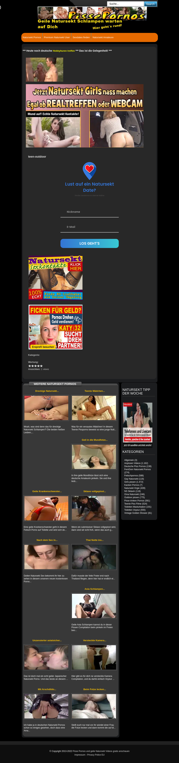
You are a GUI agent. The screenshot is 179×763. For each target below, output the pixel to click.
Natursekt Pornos (32, 37)
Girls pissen (130, 482)
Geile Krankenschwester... (47, 491)
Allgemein (129, 460)
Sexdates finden (81, 37)
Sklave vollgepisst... (94, 491)
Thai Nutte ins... (95, 540)
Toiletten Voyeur (132, 510)
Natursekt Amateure (103, 37)
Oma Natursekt (131, 494)
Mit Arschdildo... (47, 689)
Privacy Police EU (96, 755)
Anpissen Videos (132, 463)
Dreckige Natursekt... (47, 391)
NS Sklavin (129, 491)
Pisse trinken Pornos (134, 500)
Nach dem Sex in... (47, 540)
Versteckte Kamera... (94, 640)
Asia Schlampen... (94, 589)
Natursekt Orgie (132, 488)
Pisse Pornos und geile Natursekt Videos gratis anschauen (101, 751)
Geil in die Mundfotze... (95, 439)
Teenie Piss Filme (132, 503)
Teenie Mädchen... (95, 391)
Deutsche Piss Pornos (135, 466)
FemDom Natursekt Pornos (137, 469)
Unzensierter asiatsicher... (47, 640)
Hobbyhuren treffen (64, 50)
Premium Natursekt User (57, 37)
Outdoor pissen (131, 497)
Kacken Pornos (131, 485)
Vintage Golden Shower (135, 513)
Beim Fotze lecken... (94, 689)
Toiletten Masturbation (135, 507)
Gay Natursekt (131, 479)
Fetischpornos (131, 475)
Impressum (79, 755)
